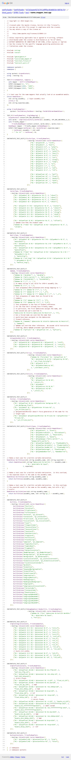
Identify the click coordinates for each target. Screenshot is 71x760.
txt (62, 757)
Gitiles (12, 757)
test (27, 12)
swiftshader (7, 9)
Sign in (67, 3)
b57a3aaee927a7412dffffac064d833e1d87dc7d (45, 9)
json (67, 757)
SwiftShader (19, 9)
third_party (7, 12)
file (43, 17)
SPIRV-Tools (19, 12)
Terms (23, 757)
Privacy (17, 757)
